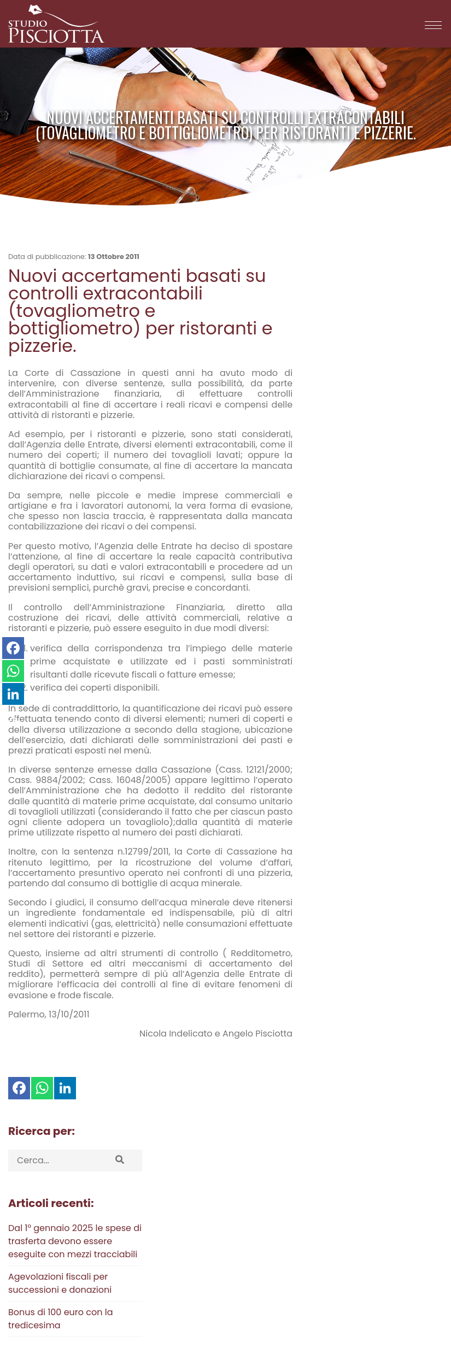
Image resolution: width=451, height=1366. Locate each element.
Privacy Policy (34, 1255)
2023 (372, 550)
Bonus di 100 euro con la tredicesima (361, 443)
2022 (398, 550)
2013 (369, 579)
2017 (395, 564)
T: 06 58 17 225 (148, 1235)
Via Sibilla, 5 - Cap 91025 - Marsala (266, 1216)
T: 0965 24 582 (148, 1254)
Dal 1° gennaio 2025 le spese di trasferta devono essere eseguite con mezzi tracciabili (375, 365)
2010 (319, 593)
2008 (371, 593)
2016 (419, 564)
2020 (320, 564)
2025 (320, 550)
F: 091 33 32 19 (146, 1273)
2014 (344, 579)
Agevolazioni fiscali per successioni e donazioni (360, 407)
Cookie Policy (33, 1266)
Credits (394, 1323)
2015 (319, 579)
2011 (417, 579)
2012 (393, 579)
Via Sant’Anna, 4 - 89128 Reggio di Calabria (282, 1254)
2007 (398, 593)
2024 (346, 550)
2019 (345, 564)
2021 (422, 550)
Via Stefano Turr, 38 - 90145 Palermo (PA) (277, 1235)
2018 (369, 564)
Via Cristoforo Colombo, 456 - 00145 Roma (280, 1273)
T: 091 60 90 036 (151, 1216)
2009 (345, 593)
